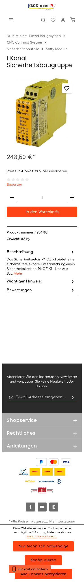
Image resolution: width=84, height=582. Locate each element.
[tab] (41, 262)
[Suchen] (43, 19)
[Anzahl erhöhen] (72, 197)
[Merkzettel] (53, 19)
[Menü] (11, 19)
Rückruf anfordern (30, 568)
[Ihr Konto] (62, 19)
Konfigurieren (43, 560)
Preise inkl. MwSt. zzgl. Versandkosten (37, 171)
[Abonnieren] (73, 397)
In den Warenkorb (42, 212)
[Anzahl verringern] (12, 197)
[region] (42, 113)
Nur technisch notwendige (43, 546)
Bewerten (14, 184)
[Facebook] (30, 507)
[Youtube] (42, 507)
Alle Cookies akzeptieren (43, 574)
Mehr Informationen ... (42, 536)
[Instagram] (53, 507)
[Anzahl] (42, 197)
